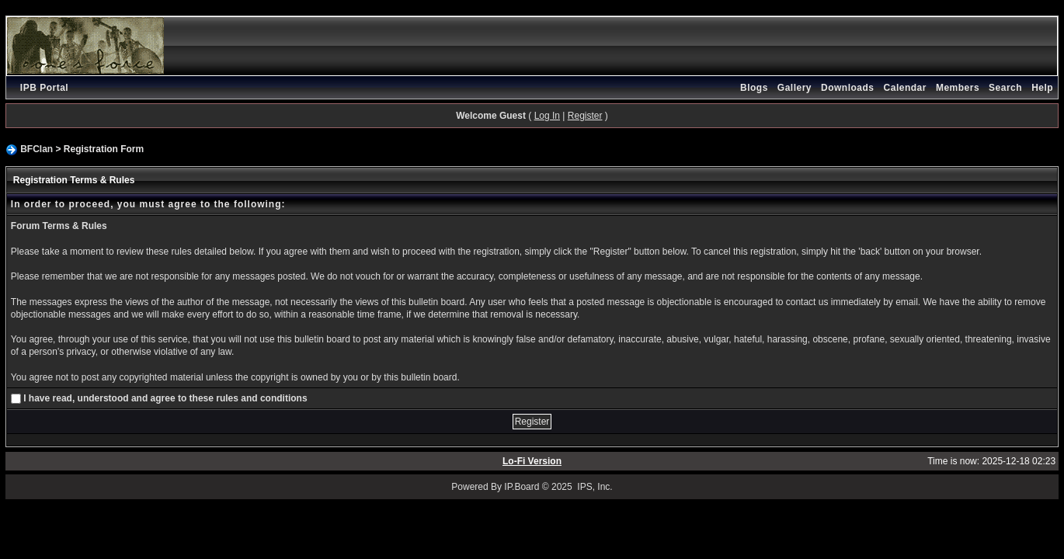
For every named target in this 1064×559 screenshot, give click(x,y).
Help (1042, 87)
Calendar (905, 87)
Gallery (794, 87)
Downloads (847, 87)
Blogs (754, 87)
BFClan (36, 149)
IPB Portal (44, 87)
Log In (547, 115)
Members (957, 87)
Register (585, 115)
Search (1005, 87)
